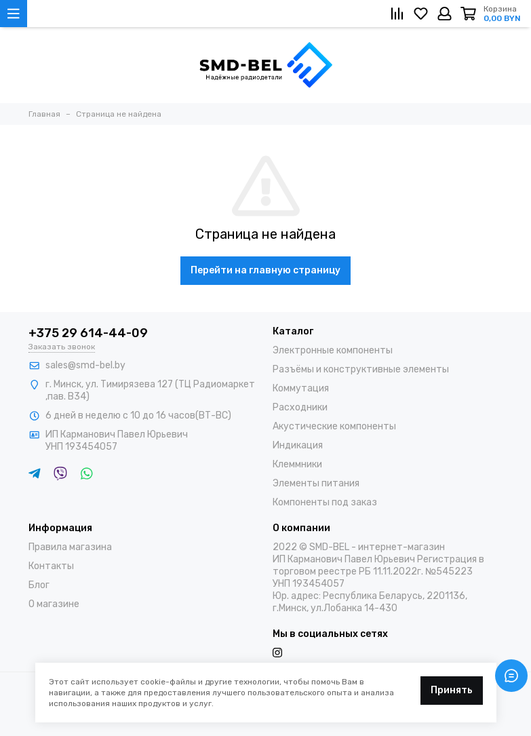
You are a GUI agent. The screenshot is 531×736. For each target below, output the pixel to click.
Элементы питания (316, 483)
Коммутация (301, 388)
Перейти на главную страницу (265, 270)
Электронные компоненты (333, 350)
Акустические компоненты (334, 426)
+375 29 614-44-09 (88, 333)
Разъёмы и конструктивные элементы (361, 369)
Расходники (300, 407)
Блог (39, 585)
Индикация (298, 445)
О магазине (53, 604)
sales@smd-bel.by (85, 365)
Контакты (51, 566)
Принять (452, 690)
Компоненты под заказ (325, 502)
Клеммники (297, 464)
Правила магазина (70, 547)
